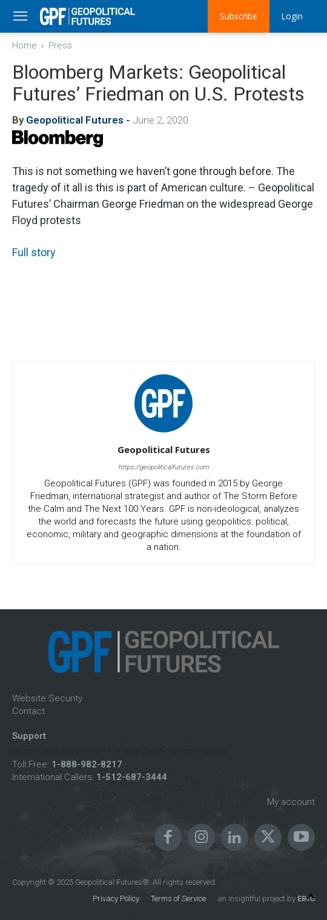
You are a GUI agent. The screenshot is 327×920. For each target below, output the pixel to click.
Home (24, 45)
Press (60, 45)
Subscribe (238, 16)
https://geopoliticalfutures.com (163, 467)
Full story (34, 252)
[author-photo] (163, 432)
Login (292, 16)
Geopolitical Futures (75, 120)
